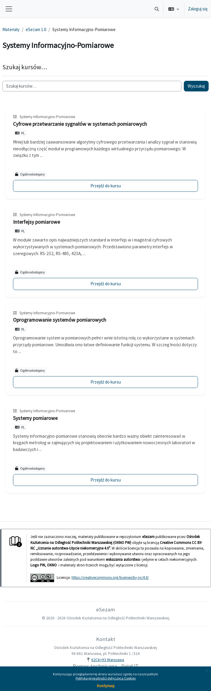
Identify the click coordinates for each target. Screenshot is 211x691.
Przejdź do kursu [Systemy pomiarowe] (105, 480)
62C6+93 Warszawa (107, 659)
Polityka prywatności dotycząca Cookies (106, 678)
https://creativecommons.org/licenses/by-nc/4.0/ (110, 577)
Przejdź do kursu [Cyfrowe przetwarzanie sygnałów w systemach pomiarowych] (105, 186)
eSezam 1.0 (36, 29)
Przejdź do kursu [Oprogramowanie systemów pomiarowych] (105, 382)
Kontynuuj (105, 685)
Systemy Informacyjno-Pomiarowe (47, 116)
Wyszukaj (196, 86)
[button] (157, 9)
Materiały (11, 29)
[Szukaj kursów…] (91, 86)
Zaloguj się (197, 9)
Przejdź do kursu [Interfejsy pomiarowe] (105, 283)
